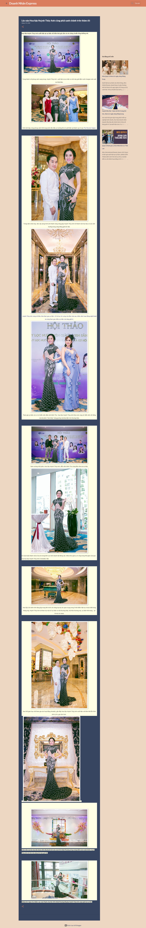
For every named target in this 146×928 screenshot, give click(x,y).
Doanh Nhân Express (23, 3)
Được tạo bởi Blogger (73, 925)
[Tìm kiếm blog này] (131, 3)
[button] (23, 27)
